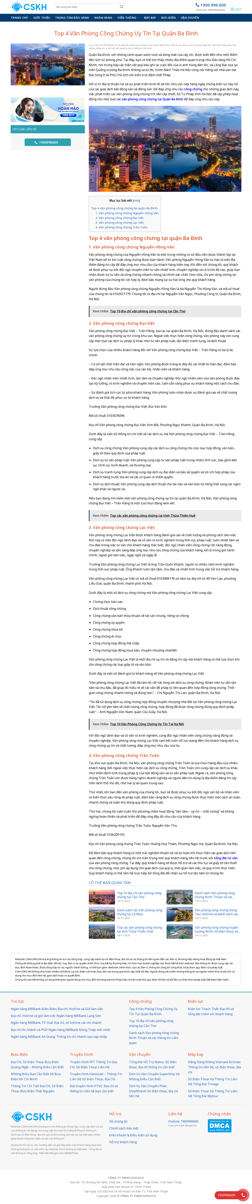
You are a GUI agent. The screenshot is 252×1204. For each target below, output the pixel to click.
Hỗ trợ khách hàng (123, 1142)
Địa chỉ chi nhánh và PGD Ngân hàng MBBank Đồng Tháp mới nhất (60, 1030)
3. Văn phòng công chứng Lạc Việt (119, 222)
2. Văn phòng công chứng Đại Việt (119, 218)
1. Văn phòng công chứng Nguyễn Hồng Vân (127, 213)
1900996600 (46, 142)
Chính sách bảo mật (123, 1128)
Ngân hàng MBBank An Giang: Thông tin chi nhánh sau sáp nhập (59, 1036)
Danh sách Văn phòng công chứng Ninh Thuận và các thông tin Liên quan (154, 1038)
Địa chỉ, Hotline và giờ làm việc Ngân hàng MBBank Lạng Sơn (56, 1016)
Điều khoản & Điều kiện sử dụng (133, 1135)
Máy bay (150, 17)
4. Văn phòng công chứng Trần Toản (121, 227)
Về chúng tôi (118, 1121)
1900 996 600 (210, 6)
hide (136, 200)
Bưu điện (168, 17)
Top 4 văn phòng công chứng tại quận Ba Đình (124, 208)
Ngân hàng (103, 17)
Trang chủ (19, 17)
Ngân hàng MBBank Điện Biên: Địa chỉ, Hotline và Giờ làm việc (57, 1009)
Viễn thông (128, 18)
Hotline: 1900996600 (183, 1121)
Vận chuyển (190, 17)
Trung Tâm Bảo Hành (72, 17)
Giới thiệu (41, 17)
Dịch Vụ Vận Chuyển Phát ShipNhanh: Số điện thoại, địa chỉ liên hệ (153, 1091)
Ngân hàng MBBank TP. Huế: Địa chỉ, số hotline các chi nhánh (56, 1022)
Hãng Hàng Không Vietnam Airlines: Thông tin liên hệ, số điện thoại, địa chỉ (214, 1067)
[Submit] (121, 7)
